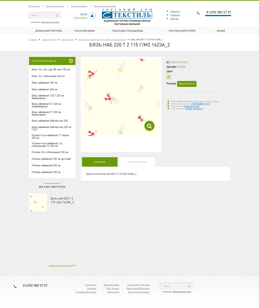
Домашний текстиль (48, 30)
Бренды (174, 18)
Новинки (175, 14)
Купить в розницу (79, 6)
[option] (121, 98)
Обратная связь (111, 285)
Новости (175, 11)
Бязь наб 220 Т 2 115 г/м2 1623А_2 (62, 200)
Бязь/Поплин (67, 40)
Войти (83, 13)
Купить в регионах (55, 6)
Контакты (91, 288)
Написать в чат (192, 106)
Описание (99, 162)
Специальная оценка (85, 292)
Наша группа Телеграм (138, 285)
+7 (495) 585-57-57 (200, 103)
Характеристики (137, 162)
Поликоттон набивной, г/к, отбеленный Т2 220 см (102, 40)
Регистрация (80, 17)
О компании (34, 6)
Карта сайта (113, 292)
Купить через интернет (105, 6)
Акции (221, 30)
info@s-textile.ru (194, 108)
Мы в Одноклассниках (139, 292)
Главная (33, 40)
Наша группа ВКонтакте (138, 288)
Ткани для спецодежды (127, 30)
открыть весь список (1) (61, 265)
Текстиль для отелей (182, 30)
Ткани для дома (84, 30)
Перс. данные (112, 288)
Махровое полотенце (50, 22)
